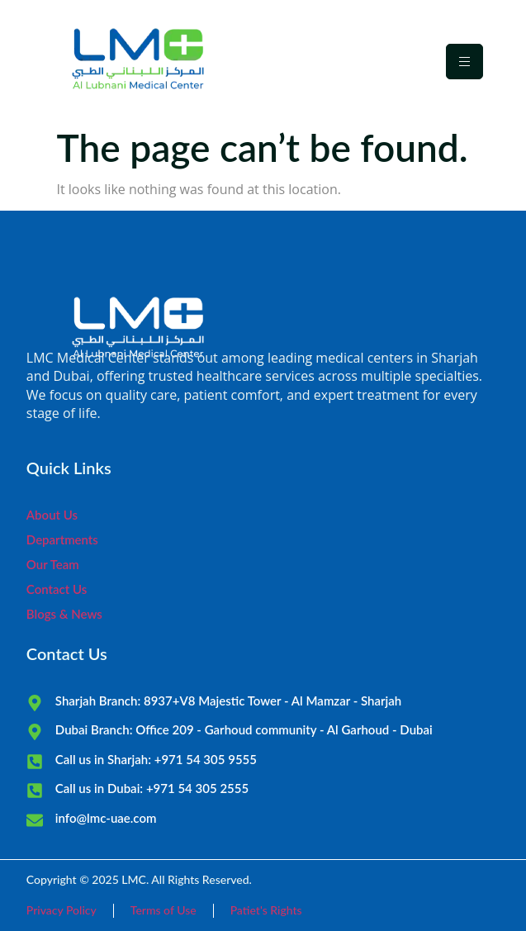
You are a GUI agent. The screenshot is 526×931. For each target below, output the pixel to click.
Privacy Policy (61, 910)
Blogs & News (64, 613)
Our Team (52, 564)
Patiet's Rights (266, 910)
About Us (52, 514)
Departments (62, 539)
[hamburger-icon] (464, 61)
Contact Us (56, 589)
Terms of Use (163, 910)
